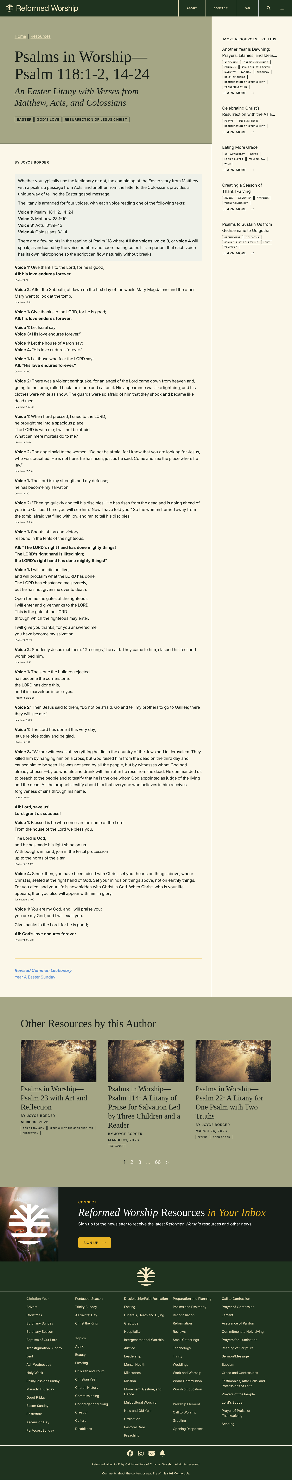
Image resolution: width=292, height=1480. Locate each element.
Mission (130, 1381)
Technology (182, 1348)
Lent (267, 242)
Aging (79, 1346)
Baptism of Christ (256, 62)
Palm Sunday (257, 159)
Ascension (231, 62)
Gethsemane (232, 237)
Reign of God (221, 1137)
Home (20, 36)
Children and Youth (89, 1371)
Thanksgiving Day (236, 203)
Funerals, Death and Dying (144, 1315)
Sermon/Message (235, 1356)
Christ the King (86, 1323)
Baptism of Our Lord (41, 1340)
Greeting (179, 1420)
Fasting (129, 1307)
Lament (227, 1315)
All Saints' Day (86, 1315)
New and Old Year (138, 1411)
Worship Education (187, 1389)
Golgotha (252, 237)
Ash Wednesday (234, 154)
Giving (228, 198)
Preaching (132, 1435)
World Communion (187, 1381)
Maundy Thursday (40, 1389)
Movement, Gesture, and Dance (142, 1391)
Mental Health (134, 1364)
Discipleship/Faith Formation (146, 1298)
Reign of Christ (234, 77)
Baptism (228, 1364)
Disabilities (83, 1429)
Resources (41, 36)
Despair (203, 1137)
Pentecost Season (89, 1298)
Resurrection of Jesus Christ (96, 119)
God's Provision (33, 1128)
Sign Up (94, 1243)
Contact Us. (182, 1473)
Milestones (132, 1373)
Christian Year (86, 1379)
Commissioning (87, 1396)
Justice (129, 1348)
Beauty (80, 1355)
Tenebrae (230, 247)
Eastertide (34, 1414)
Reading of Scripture (237, 1348)
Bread (254, 154)
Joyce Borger (35, 162)
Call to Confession (236, 1298)
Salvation (116, 1146)
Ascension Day (37, 1422)
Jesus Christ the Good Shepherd (71, 1128)
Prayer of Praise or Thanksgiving (236, 1413)
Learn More (238, 93)
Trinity (177, 1356)
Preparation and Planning (192, 1298)
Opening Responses (188, 1429)
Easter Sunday (37, 1406)
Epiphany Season (39, 1331)
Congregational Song (91, 1404)
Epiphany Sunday (39, 1323)
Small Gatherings (186, 1340)
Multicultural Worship (140, 1402)
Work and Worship (187, 1373)
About (192, 8)
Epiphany (230, 67)
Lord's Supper (233, 159)
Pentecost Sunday (40, 1430)
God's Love (48, 119)
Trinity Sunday (86, 1307)
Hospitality (132, 1331)
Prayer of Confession (238, 1307)
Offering (262, 198)
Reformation (182, 1323)
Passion (246, 72)
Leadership (132, 1356)
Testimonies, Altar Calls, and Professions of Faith (243, 1383)
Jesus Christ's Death (256, 67)
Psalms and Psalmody (190, 1307)
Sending (228, 1424)
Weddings (180, 1364)
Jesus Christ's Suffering (241, 242)
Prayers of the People (238, 1394)
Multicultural (249, 121)
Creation (81, 1412)
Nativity (230, 72)
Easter (24, 119)
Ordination (132, 1419)
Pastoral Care (134, 1427)
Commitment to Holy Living (243, 1331)
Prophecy (263, 72)
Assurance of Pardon (238, 1323)
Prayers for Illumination (239, 1340)
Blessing (81, 1363)
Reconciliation (184, 1315)
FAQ (247, 8)
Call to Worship (184, 1412)
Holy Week (34, 1373)
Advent (31, 1307)
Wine (227, 164)
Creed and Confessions (240, 1373)
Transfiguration (235, 87)
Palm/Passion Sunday (43, 1381)
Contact (221, 8)
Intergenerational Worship (144, 1340)
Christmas (34, 1315)
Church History (86, 1387)
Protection (30, 1133)
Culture (80, 1420)
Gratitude (244, 198)
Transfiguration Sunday (44, 1348)
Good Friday (36, 1397)
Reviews (179, 1331)
